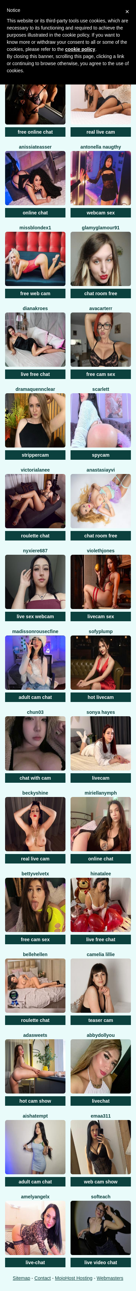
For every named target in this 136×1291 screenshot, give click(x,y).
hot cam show (35, 1101)
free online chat (35, 132)
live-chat (35, 1262)
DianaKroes (35, 308)
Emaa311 (101, 1116)
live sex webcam (35, 616)
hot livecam (101, 697)
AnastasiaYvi (100, 470)
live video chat (100, 1262)
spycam (101, 455)
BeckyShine (35, 793)
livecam (100, 778)
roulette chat (35, 535)
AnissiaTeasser (35, 147)
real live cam (100, 132)
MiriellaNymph (101, 793)
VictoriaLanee (35, 470)
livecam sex (101, 616)
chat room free (100, 293)
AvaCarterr (100, 308)
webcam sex (101, 212)
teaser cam (100, 1020)
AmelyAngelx (35, 1196)
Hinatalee (101, 873)
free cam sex (100, 374)
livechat (101, 1101)
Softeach (101, 1196)
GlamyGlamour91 (100, 227)
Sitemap (21, 1278)
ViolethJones (101, 550)
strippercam (35, 455)
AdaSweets (35, 1035)
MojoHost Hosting (74, 1278)
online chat (35, 212)
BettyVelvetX (35, 873)
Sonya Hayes (100, 712)
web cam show (101, 1181)
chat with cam (35, 778)
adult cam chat (35, 697)
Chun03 (35, 712)
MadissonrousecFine (35, 631)
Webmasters (110, 1278)
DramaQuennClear (35, 389)
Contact (42, 1278)
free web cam (35, 293)
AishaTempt (35, 1116)
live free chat (35, 374)
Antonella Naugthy (100, 147)
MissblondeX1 (35, 227)
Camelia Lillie (101, 954)
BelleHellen (35, 954)
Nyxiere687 (35, 550)
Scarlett (100, 389)
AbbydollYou (101, 1035)
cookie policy (80, 49)
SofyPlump (101, 631)
